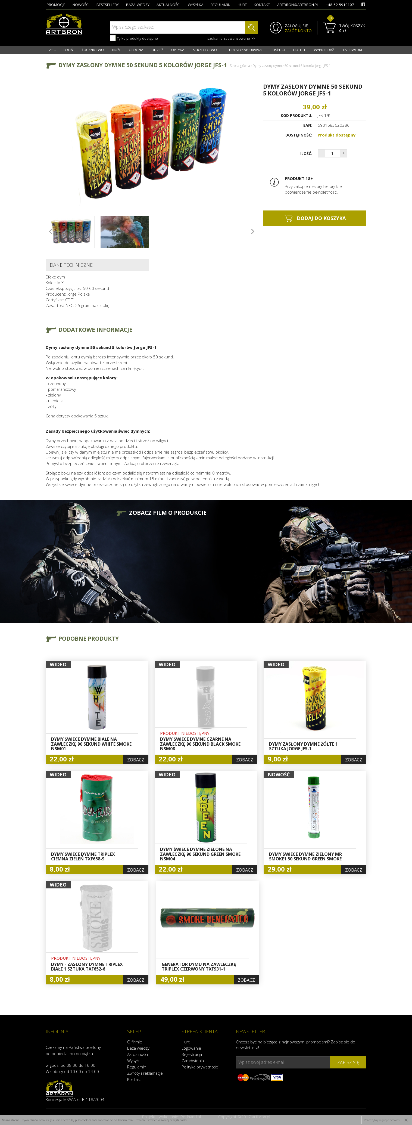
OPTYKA (177, 49)
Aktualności (137, 1054)
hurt (242, 4)
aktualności (168, 4)
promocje (56, 4)
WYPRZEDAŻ (324, 49)
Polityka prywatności (200, 1067)
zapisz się (348, 1062)
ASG (52, 49)
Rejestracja (192, 1054)
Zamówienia (193, 1060)
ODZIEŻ (157, 49)
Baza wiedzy (138, 1048)
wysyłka (196, 4)
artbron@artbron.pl (298, 4)
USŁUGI (279, 49)
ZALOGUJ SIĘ (296, 25)
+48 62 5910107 (340, 4)
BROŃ (68, 49)
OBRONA (136, 49)
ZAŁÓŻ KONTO (298, 30)
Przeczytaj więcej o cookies (381, 1120)
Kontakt (134, 1079)
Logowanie (191, 1048)
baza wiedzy (137, 4)
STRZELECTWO (205, 49)
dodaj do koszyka (313, 218)
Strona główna (240, 65)
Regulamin (136, 1067)
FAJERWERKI (352, 49)
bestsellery (107, 4)
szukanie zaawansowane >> (231, 38)
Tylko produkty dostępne (134, 38)
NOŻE (116, 49)
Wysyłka (134, 1060)
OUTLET (299, 49)
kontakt (262, 4)
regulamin (220, 4)
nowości (81, 4)
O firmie (134, 1042)
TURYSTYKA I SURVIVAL (245, 49)
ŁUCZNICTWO (93, 49)
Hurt (186, 1042)
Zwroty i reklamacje (145, 1073)
